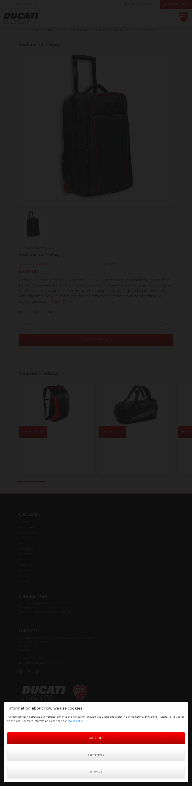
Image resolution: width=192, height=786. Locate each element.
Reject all (96, 772)
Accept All (96, 738)
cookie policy (75, 721)
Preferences (96, 755)
